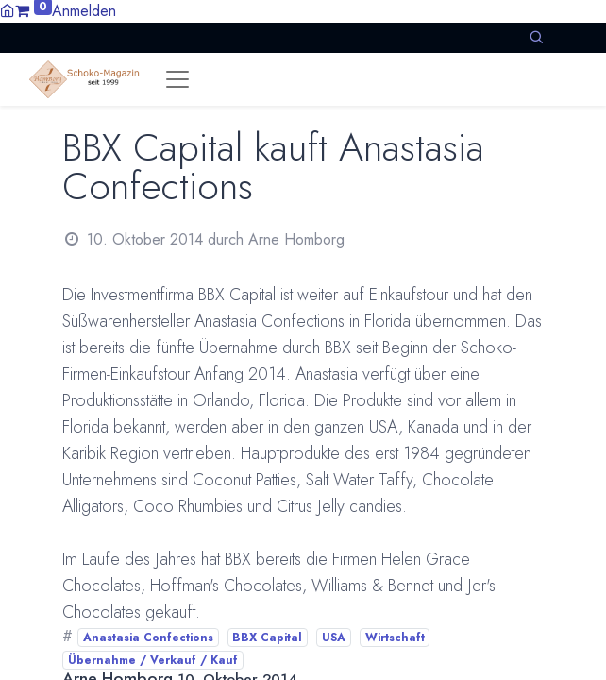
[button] (536, 37)
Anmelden (84, 11)
